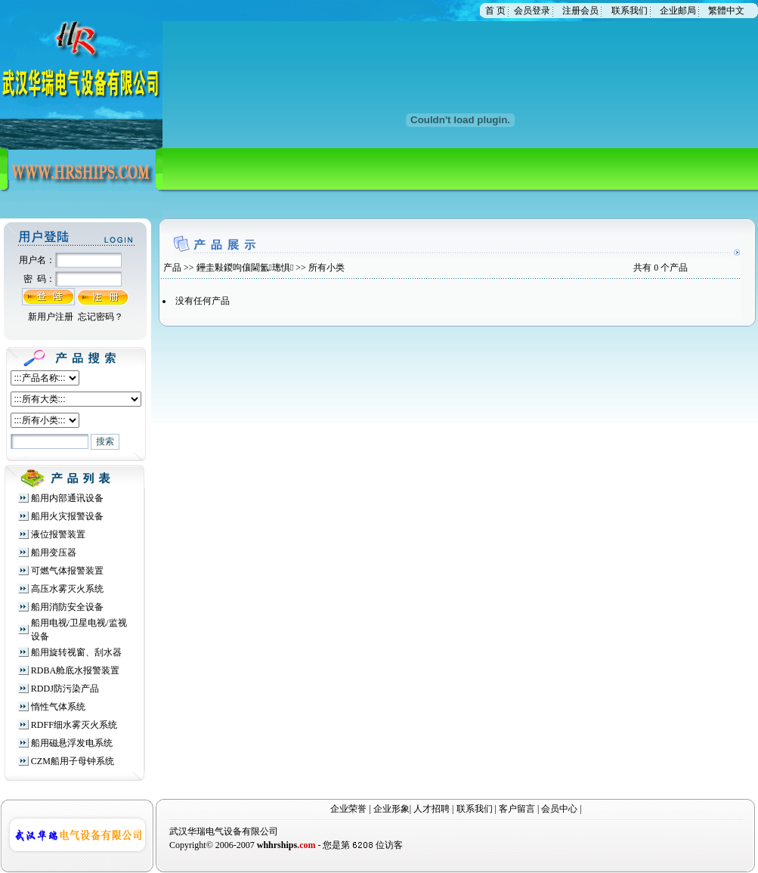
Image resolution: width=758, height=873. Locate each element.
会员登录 (532, 10)
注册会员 (580, 10)
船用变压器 (53, 552)
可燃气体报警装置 (67, 570)
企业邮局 (678, 10)
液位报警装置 (58, 534)
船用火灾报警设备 (67, 516)
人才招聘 (431, 808)
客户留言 (517, 808)
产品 (172, 267)
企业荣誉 (348, 808)
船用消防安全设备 (67, 607)
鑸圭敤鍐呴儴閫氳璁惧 (245, 267)
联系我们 (629, 10)
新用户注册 (50, 316)
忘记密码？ (100, 316)
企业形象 (391, 808)
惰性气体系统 (58, 706)
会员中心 (559, 808)
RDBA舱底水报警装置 (75, 670)
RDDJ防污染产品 (65, 688)
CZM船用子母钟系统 (72, 761)
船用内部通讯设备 (67, 498)
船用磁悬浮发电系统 (72, 743)
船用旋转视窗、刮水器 (76, 652)
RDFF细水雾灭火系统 (74, 725)
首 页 (495, 10)
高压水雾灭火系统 (67, 589)
